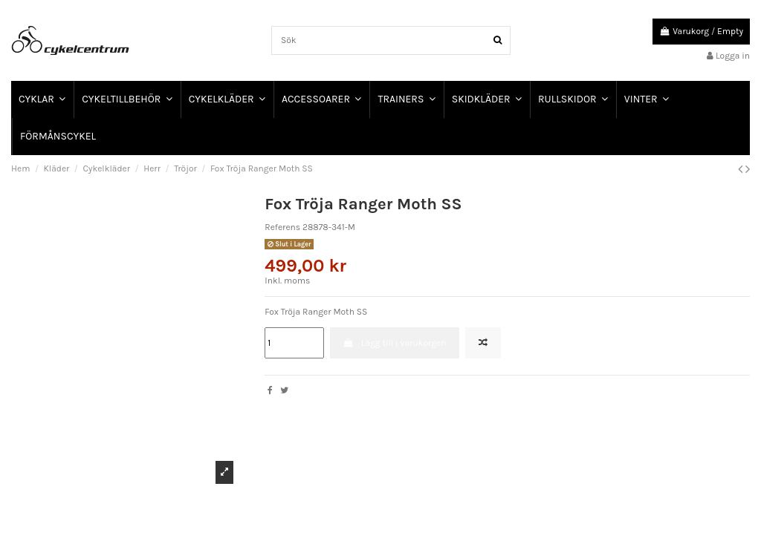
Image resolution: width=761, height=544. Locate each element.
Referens (282, 227)
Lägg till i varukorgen (395, 343)
